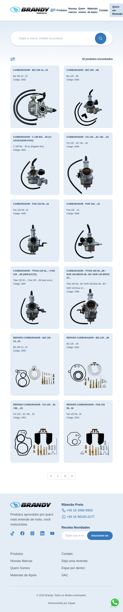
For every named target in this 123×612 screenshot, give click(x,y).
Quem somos (82, 10)
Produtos (62, 10)
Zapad (71, 603)
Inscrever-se (100, 535)
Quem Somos (20, 568)
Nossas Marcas (21, 561)
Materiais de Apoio (92, 10)
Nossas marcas (72, 10)
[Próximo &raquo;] (72, 476)
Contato (103, 10)
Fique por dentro (73, 568)
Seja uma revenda (74, 561)
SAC (65, 575)
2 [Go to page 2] (65, 476)
